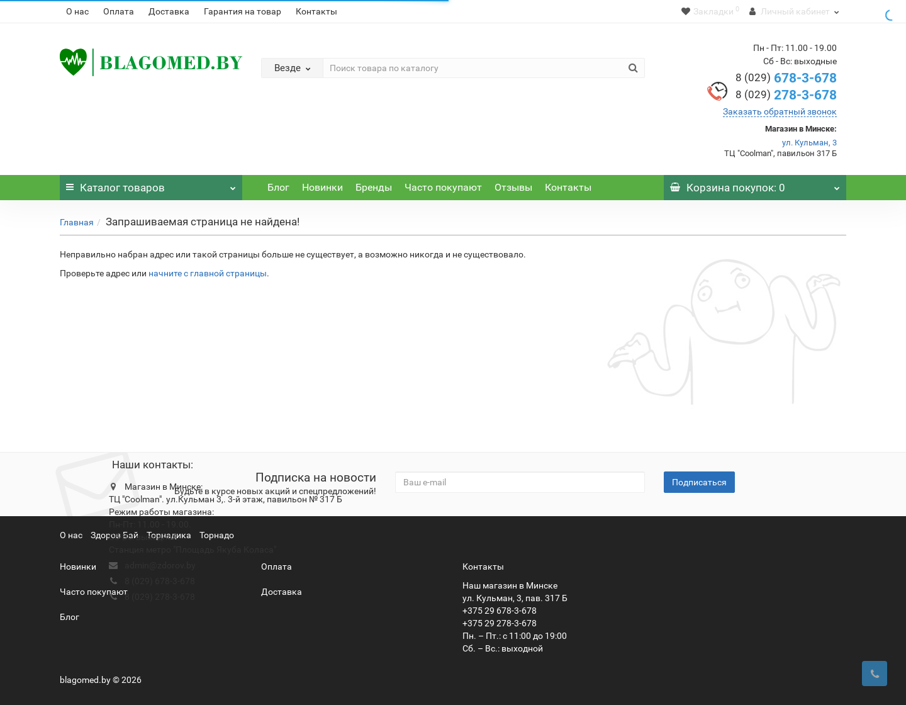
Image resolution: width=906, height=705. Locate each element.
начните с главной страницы (207, 273)
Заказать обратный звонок (780, 111)
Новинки (322, 187)
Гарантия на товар (242, 11)
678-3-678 (786, 78)
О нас (77, 11)
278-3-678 (786, 95)
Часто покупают (443, 187)
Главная (77, 222)
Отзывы (513, 187)
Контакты (316, 11)
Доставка (168, 11)
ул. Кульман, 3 (809, 142)
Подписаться (699, 482)
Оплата (118, 11)
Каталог (151, 184)
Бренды (373, 187)
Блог (278, 187)
